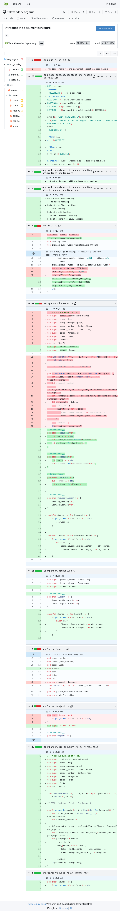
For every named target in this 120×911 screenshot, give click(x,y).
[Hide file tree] (4, 53)
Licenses (63, 908)
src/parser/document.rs (58, 303)
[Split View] (107, 53)
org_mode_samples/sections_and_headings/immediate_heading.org (67, 171)
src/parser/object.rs (55, 706)
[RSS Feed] (63, 12)
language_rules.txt (54, 60)
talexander (15, 12)
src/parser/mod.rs (53, 649)
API (71, 908)
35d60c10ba (83, 43)
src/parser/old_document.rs (61, 747)
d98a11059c (108, 43)
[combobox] (100, 53)
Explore (17, 3)
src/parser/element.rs (58, 571)
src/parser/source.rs (55, 873)
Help (28, 3)
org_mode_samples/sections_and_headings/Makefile (68, 76)
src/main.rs (49, 226)
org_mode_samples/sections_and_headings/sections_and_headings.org (67, 188)
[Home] (6, 4)
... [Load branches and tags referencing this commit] (7, 35)
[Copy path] (69, 60)
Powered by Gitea (37, 903)
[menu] (114, 53)
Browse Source (105, 28)
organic (29, 12)
